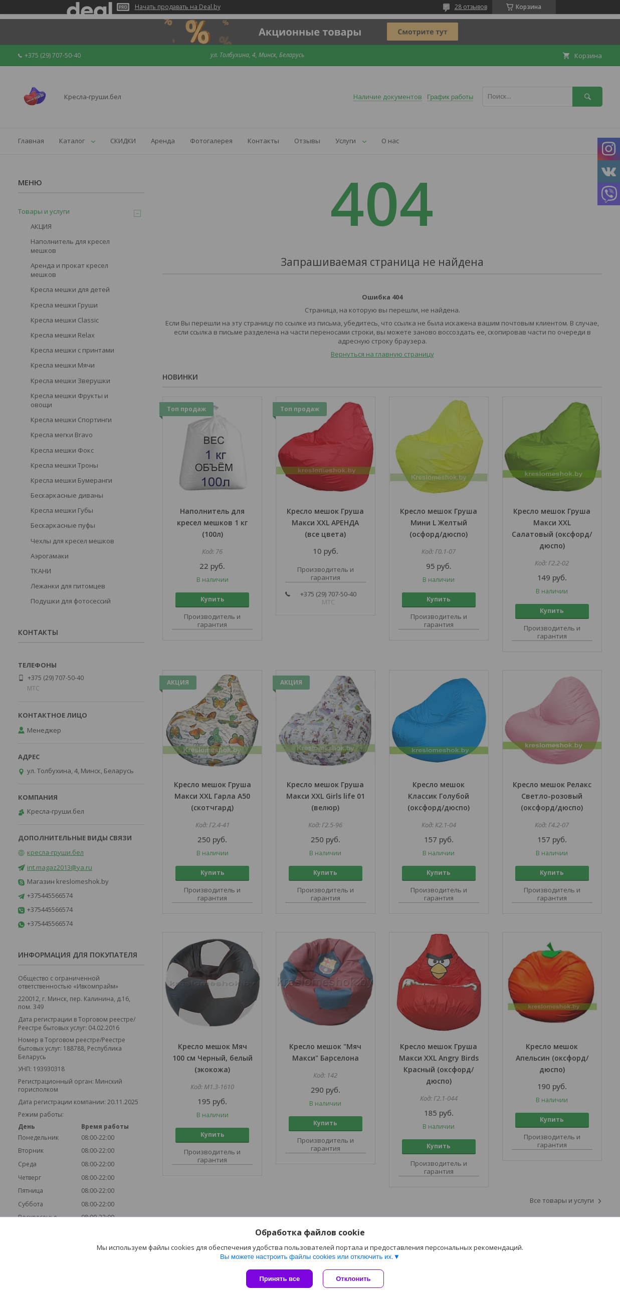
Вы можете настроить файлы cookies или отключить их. (306, 1256)
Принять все (279, 1278)
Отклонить (353, 1278)
